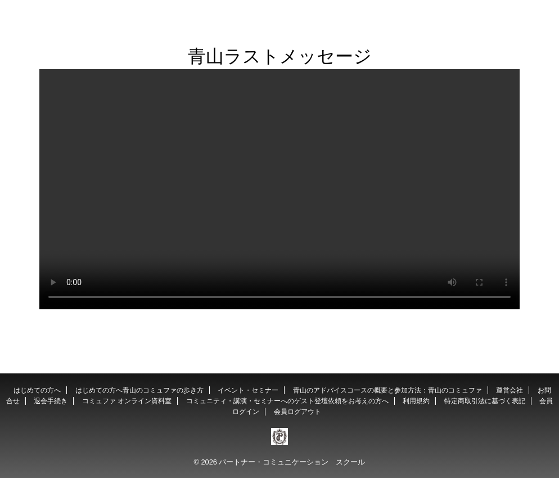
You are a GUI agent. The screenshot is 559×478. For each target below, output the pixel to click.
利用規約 (416, 401)
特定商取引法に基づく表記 (484, 401)
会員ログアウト (297, 412)
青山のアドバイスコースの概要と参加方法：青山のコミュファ (387, 390)
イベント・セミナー (248, 390)
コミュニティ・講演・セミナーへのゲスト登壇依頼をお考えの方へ (287, 401)
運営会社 (509, 390)
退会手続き (50, 401)
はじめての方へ (37, 390)
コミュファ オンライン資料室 (127, 401)
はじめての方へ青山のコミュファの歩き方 (139, 390)
